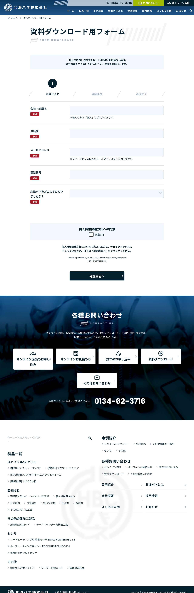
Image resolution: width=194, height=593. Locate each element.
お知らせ (181, 10)
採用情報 (147, 10)
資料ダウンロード (114, 468)
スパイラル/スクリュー (116, 438)
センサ (108, 445)
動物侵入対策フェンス (22, 562)
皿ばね (65, 497)
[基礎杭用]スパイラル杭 (23, 476)
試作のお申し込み (168, 462)
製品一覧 (84, 10)
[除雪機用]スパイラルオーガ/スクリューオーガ (36, 469)
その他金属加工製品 (163, 438)
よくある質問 (164, 10)
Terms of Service (94, 260)
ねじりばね (49, 497)
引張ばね (31, 497)
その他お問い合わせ (141, 468)
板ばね (79, 497)
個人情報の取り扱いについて (73, 587)
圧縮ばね (15, 497)
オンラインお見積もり (140, 462)
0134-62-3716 (120, 396)
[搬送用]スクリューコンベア (25, 462)
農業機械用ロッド (20, 519)
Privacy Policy (117, 257)
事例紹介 (98, 10)
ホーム (70, 10)
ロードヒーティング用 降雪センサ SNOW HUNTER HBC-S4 (42, 534)
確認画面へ (97, 276)
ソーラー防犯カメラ (52, 562)
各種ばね (141, 438)
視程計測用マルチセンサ (23, 547)
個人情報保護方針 (71, 246)
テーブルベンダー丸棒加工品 (52, 519)
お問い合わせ (150, 3)
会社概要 (132, 10)
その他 (121, 445)
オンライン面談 (181, 3)
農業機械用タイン (65, 491)
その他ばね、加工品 (21, 504)
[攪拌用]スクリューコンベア (63, 462)
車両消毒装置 (77, 562)
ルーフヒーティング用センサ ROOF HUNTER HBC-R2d (40, 541)
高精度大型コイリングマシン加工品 (29, 491)
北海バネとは (115, 10)
